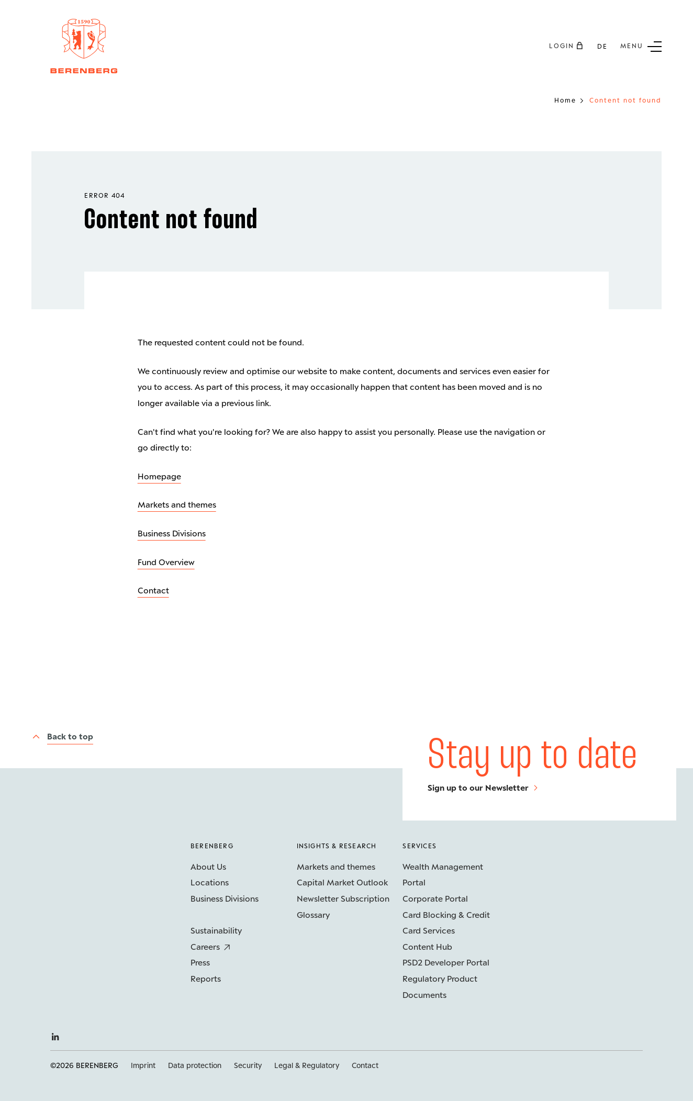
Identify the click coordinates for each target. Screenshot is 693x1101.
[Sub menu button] (641, 45)
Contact (153, 590)
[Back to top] (62, 736)
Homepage (159, 476)
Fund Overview (166, 562)
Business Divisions (172, 533)
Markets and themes (177, 504)
